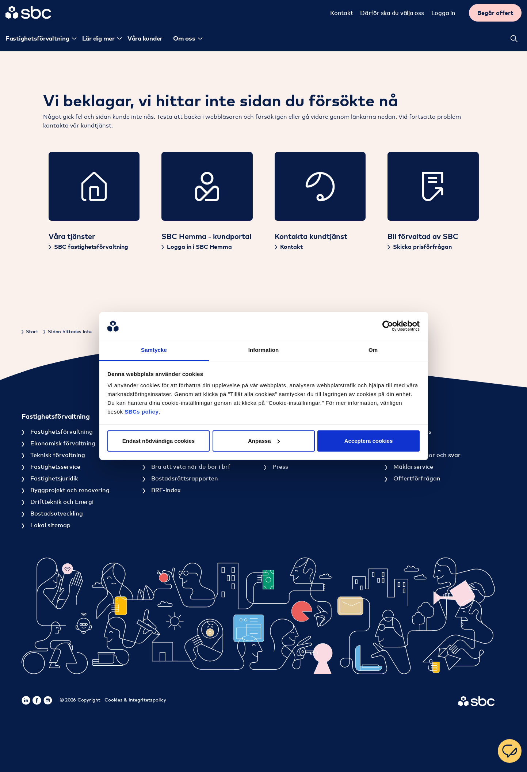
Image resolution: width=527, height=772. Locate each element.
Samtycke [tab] (154, 350)
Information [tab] (263, 350)
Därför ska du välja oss (393, 12)
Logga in (444, 12)
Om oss (183, 38)
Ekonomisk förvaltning (62, 443)
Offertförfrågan (416, 478)
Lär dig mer (97, 38)
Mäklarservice (412, 466)
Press (279, 466)
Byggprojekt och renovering (69, 490)
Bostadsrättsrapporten (184, 478)
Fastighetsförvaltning (61, 431)
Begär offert (496, 12)
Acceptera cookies (368, 441)
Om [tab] (373, 350)
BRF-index (165, 490)
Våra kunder (143, 38)
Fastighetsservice (54, 466)
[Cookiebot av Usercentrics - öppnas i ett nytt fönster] (388, 325)
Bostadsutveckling (56, 513)
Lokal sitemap (49, 525)
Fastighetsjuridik (53, 478)
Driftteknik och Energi (61, 501)
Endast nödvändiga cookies (158, 441)
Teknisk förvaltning (57, 455)
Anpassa (264, 441)
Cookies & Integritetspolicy (135, 700)
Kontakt (342, 12)
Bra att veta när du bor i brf (190, 466)
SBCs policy (142, 411)
